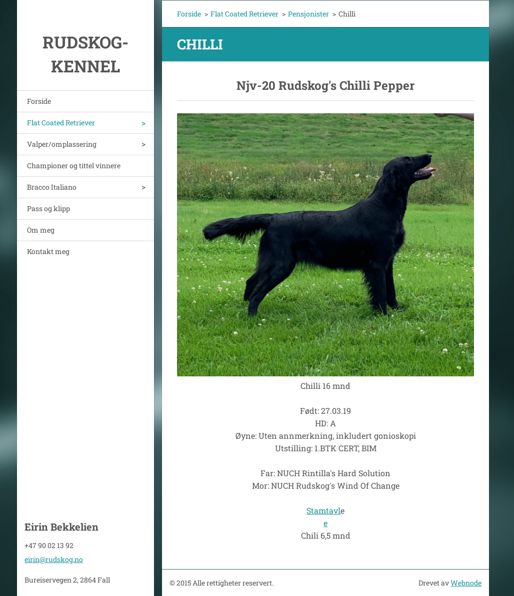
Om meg (40, 230)
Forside (39, 101)
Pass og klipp (48, 208)
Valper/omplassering (61, 144)
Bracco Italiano (51, 187)
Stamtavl (323, 510)
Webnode (466, 583)
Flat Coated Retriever (61, 122)
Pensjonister (308, 13)
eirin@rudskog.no (53, 559)
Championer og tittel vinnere (73, 165)
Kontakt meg (48, 251)
